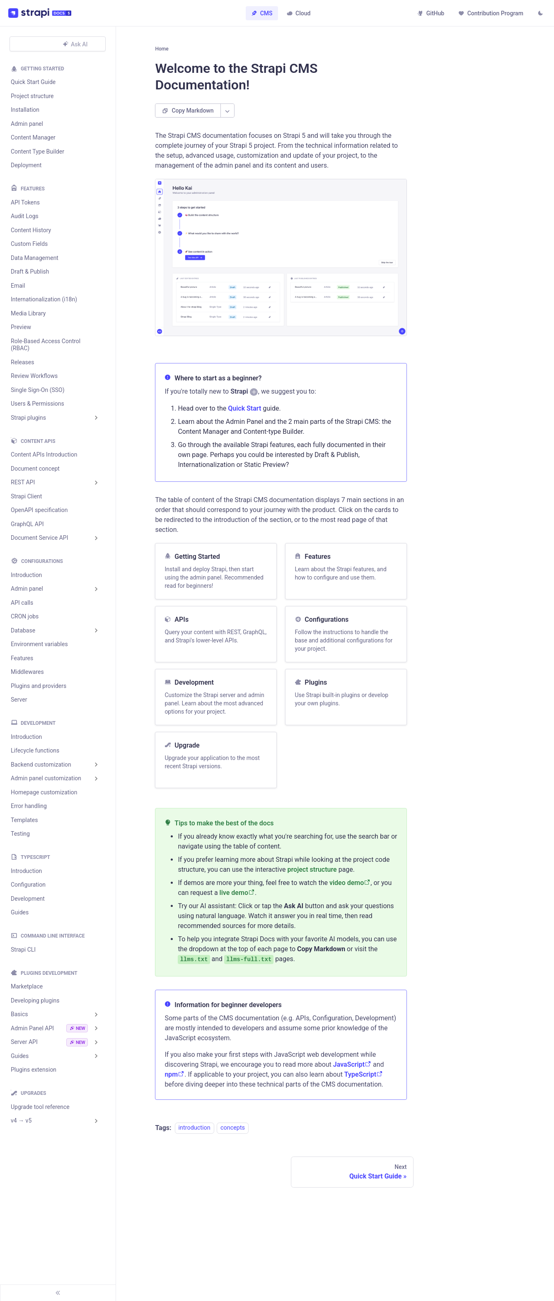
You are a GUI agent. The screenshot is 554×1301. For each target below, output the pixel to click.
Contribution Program (489, 13)
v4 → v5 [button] (21, 1120)
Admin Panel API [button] (49, 1028)
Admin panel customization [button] (46, 778)
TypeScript (363, 1079)
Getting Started (42, 69)
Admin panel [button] (27, 588)
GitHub (429, 13)
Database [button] (23, 630)
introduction (194, 1132)
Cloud (299, 13)
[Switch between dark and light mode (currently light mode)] (539, 14)
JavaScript (352, 1069)
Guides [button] (20, 1056)
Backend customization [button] (41, 764)
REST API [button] (23, 482)
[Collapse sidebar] (58, 1292)
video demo (349, 887)
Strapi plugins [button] (28, 417)
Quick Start (244, 413)
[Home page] (162, 51)
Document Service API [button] (39, 537)
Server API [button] (49, 1042)
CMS (261, 13)
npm (174, 1079)
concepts (232, 1132)
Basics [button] (19, 1014)
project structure (312, 874)
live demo (237, 897)
